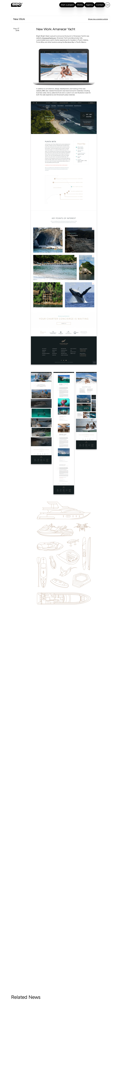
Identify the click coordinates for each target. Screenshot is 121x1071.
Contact (99, 5)
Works (80, 5)
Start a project (67, 5)
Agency (89, 5)
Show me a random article (98, 19)
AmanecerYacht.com (49, 38)
